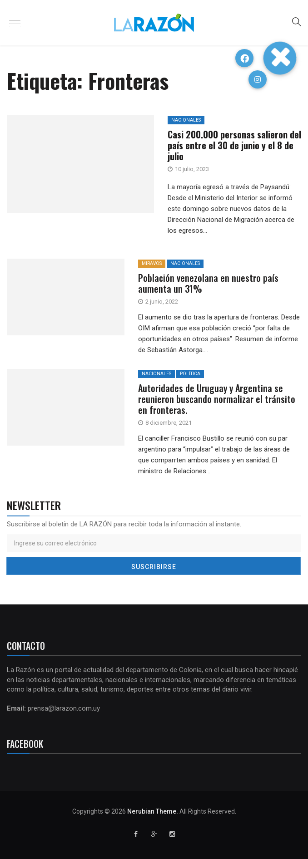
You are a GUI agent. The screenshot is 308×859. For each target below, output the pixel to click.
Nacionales (185, 263)
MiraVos (152, 263)
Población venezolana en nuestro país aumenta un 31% (208, 283)
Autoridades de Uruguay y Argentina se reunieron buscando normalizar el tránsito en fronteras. (216, 399)
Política (190, 373)
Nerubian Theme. (152, 811)
